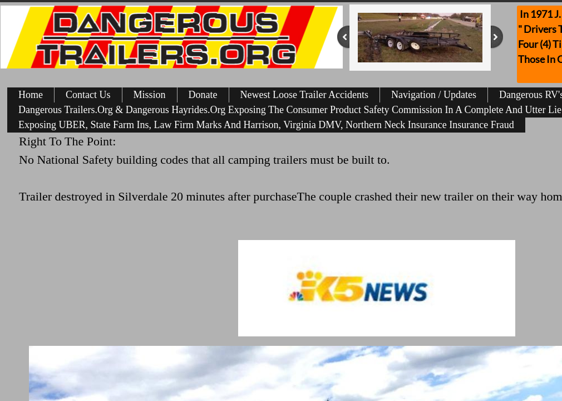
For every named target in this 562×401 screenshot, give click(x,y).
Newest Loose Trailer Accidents (304, 94)
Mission (150, 94)
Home (30, 94)
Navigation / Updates (433, 94)
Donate (203, 94)
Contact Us (88, 94)
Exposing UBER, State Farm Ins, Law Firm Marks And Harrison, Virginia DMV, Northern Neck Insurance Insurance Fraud (266, 124)
